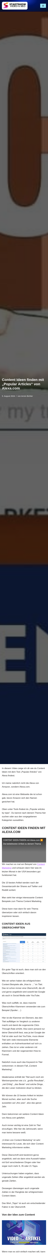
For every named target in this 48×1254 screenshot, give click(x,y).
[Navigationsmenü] (43, 6)
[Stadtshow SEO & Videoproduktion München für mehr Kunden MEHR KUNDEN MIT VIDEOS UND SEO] (15, 6)
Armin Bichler (27, 396)
